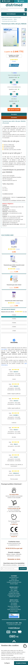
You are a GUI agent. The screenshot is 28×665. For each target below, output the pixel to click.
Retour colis (14, 579)
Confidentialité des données (14, 595)
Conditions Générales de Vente (14, 582)
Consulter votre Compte (14, 593)
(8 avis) (14, 61)
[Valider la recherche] (26, 9)
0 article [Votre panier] (21, 1)
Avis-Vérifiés (4, 349)
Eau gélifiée (14, 246)
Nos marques (14, 603)
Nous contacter (13, 588)
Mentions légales (14, 583)
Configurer (7, 663)
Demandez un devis (14, 559)
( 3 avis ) (18, 249)
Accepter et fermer (21, 663)
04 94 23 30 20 (10, 548)
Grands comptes (14, 611)
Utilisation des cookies (14, 596)
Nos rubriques (14, 604)
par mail (19, 548)
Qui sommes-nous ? (14, 577)
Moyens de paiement (14, 580)
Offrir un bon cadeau (14, 601)
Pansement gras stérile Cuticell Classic (14, 300)
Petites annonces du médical (14, 609)
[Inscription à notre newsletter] (10, 568)
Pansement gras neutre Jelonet (14, 284)
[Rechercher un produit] (13, 9)
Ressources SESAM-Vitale (14, 606)
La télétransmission (14, 608)
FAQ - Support (14, 590)
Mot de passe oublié (14, 592)
